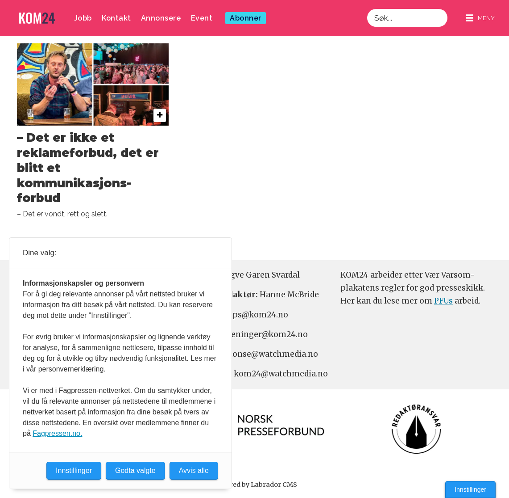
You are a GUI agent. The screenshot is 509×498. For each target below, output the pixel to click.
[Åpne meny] (480, 18)
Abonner (245, 18)
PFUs (443, 301)
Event (202, 18)
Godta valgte (135, 470)
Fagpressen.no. (57, 433)
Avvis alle (194, 470)
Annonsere (161, 18)
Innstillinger (470, 489)
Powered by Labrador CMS (254, 485)
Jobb (83, 18)
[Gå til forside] (37, 18)
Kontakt (116, 18)
